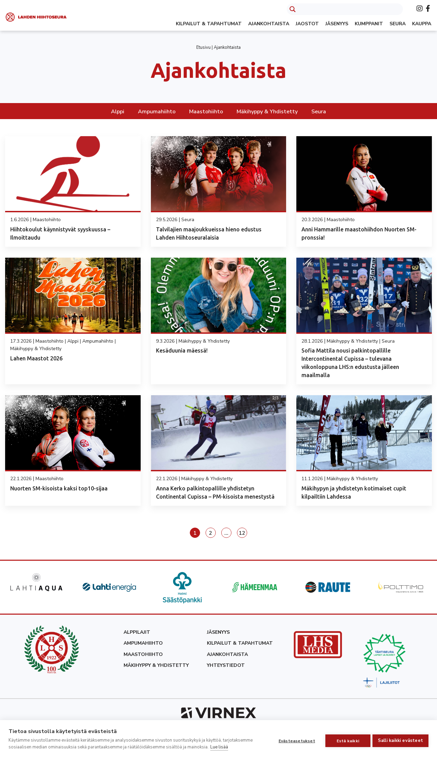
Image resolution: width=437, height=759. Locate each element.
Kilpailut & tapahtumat (209, 23)
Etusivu (203, 47)
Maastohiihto (206, 111)
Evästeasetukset (294, 739)
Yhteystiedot (226, 665)
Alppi (117, 111)
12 (242, 533)
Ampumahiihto (156, 111)
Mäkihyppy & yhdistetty (156, 665)
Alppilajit (137, 632)
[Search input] (351, 9)
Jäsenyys (336, 23)
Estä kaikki (345, 739)
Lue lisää (219, 747)
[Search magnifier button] (292, 9)
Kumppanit (369, 23)
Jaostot (307, 23)
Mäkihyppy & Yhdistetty (267, 111)
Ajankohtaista (268, 23)
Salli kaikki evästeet (400, 739)
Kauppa (421, 23)
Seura (398, 23)
